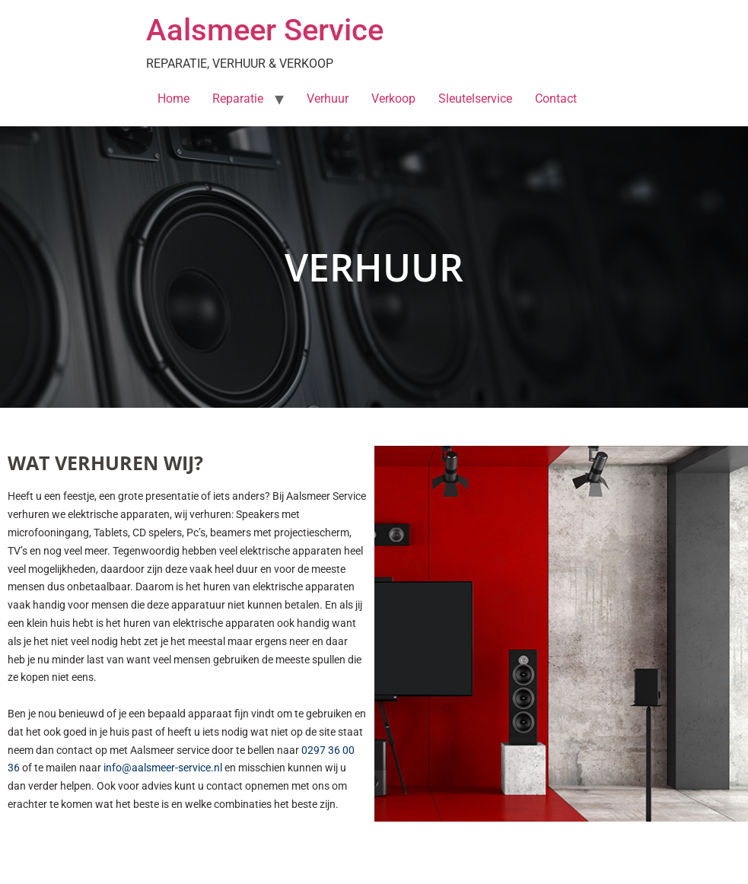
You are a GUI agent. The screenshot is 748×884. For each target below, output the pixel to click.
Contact (556, 98)
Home (173, 98)
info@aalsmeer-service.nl (162, 768)
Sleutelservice (475, 98)
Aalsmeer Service (265, 30)
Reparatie (237, 98)
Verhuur (328, 98)
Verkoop (393, 98)
